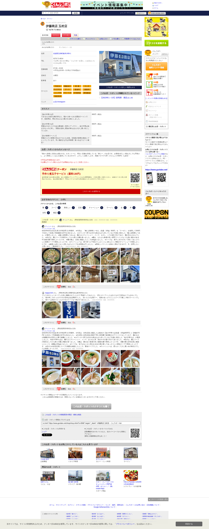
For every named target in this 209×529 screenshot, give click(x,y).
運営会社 (120, 505)
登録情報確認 (153, 121)
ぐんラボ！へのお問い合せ (135, 505)
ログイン (140, 13)
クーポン (66, 35)
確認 (57, 212)
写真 (75, 35)
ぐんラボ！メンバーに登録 (154, 154)
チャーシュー (96, 207)
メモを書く (116, 39)
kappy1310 (49, 293)
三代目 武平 (45, 459)
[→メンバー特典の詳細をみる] (156, 98)
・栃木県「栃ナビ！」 (72, 514)
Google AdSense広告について (104, 507)
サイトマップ (61, 505)
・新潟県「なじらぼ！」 (98, 516)
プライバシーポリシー (95, 505)
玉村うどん (45, 482)
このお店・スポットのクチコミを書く (91, 406)
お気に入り (104, 39)
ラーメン (111, 207)
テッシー (66, 220)
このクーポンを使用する (91, 191)
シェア (44, 432)
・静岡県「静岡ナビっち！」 (124, 514)
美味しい (69, 207)
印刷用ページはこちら (132, 39)
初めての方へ (158, 3)
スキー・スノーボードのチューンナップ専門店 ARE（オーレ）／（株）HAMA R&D (105, 485)
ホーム (156, 8)
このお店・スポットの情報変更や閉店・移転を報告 (63, 415)
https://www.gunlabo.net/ (156, 170)
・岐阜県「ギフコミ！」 (123, 516)
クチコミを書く (75, 39)
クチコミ (56, 35)
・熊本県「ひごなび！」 (98, 514)
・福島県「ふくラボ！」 (72, 516)
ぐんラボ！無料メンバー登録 (156, 66)
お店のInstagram (59, 102)
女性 (46, 212)
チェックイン (90, 39)
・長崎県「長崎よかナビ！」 (149, 514)
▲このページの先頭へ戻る (158, 499)
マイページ (152, 111)
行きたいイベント (154, 106)
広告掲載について (153, 505)
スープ (56, 207)
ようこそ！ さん (127, 13)
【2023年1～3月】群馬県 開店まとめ (117, 98)
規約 (113, 505)
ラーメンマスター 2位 (48, 228)
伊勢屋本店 (128, 459)
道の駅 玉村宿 (73, 482)
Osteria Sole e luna (75, 459)
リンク (107, 505)
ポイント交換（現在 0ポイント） (155, 116)
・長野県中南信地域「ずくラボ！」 (151, 516)
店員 (82, 207)
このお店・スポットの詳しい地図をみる (120, 87)
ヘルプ (156, 5)
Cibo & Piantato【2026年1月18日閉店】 (133, 483)
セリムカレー (101, 459)
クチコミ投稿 (81, 505)
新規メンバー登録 (157, 13)
